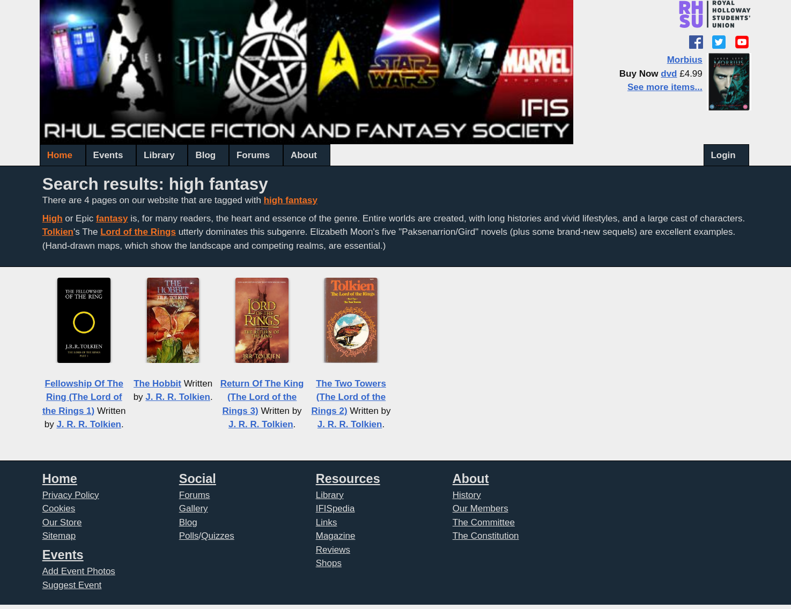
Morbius (685, 60)
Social (197, 479)
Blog (205, 155)
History (467, 495)
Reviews (333, 550)
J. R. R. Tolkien (88, 424)
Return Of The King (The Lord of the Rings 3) (262, 397)
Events (108, 155)
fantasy (112, 218)
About (304, 155)
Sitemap (59, 536)
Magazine (336, 536)
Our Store (62, 522)
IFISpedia (335, 508)
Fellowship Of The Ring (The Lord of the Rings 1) (82, 397)
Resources (348, 479)
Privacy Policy (70, 495)
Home (59, 155)
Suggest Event (72, 585)
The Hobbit (157, 383)
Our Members (480, 508)
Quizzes (217, 536)
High (52, 218)
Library (159, 155)
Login (723, 155)
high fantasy (290, 200)
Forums (253, 155)
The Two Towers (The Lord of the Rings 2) (349, 397)
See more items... (665, 87)
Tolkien (57, 232)
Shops (329, 563)
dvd (669, 74)
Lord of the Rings (138, 232)
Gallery (193, 508)
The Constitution (486, 536)
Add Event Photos (78, 571)
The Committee (484, 522)
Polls (189, 536)
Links (326, 522)
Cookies (58, 508)
